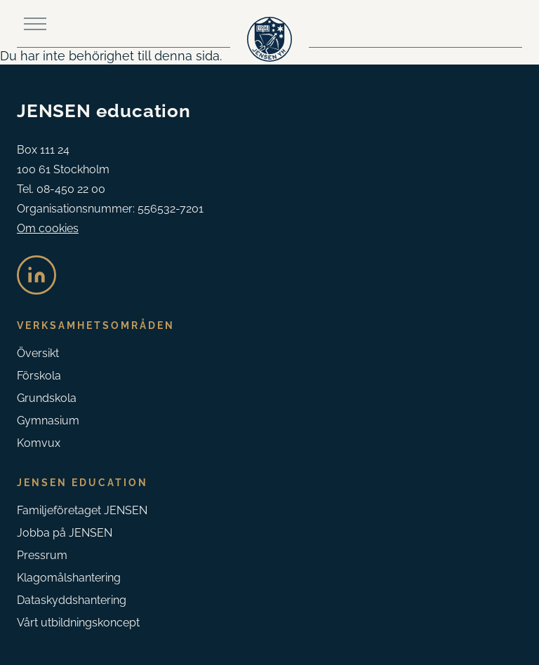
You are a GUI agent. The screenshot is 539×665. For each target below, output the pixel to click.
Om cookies (48, 228)
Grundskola (46, 398)
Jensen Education (82, 482)
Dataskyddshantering (71, 600)
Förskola (39, 375)
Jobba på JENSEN (64, 532)
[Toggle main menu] (35, 24)
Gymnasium (48, 420)
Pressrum (42, 555)
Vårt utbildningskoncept (78, 622)
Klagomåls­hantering (69, 577)
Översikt (38, 353)
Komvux (38, 443)
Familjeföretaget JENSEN (82, 510)
